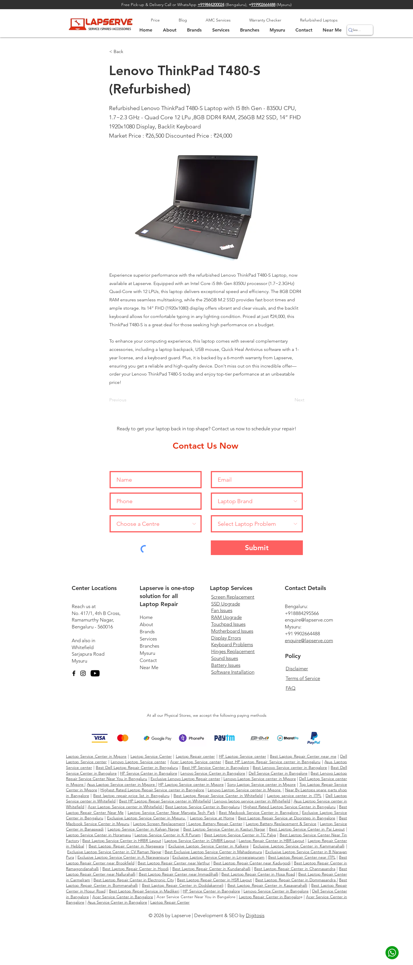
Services (148, 639)
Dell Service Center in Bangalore (278, 773)
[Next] (290, 400)
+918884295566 (302, 613)
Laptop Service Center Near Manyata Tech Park (171, 812)
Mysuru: (293, 627)
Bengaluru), (239, 4)
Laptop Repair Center (170, 902)
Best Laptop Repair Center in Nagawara (126, 846)
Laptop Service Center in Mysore (96, 756)
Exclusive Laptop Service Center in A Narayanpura (123, 857)
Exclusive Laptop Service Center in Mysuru (146, 818)
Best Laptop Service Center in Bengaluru (202, 806)
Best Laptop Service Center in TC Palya (240, 834)
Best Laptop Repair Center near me (303, 756)
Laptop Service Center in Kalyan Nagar (143, 829)
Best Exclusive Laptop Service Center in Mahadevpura (213, 851)
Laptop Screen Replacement (159, 823)
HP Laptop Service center (242, 756)
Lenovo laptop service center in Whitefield (252, 801)
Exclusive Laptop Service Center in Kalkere (208, 846)
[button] (277, 30)
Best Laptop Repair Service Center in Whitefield (218, 795)
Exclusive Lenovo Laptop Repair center (185, 778)
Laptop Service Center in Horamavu (98, 834)
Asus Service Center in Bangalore (117, 902)
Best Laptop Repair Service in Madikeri (144, 891)
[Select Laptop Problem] (257, 523)
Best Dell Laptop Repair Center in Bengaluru (137, 767)
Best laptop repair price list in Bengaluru (131, 795)
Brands (147, 631)
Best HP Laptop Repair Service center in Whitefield (165, 801)
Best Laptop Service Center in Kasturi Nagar (224, 829)
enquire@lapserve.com (309, 620)
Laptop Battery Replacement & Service (281, 823)
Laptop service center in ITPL (294, 795)
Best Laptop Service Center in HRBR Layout (121, 840)
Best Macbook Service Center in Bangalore (259, 812)
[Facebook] (73, 673)
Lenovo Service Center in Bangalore (212, 773)
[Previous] (128, 400)
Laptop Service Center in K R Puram (167, 834)
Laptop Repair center (195, 756)
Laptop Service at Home (212, 818)
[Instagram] (83, 673)
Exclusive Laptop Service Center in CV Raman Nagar (114, 851)
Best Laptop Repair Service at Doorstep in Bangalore (286, 818)
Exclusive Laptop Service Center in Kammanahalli (298, 846)
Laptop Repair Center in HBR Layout (271, 840)
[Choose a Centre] (156, 523)
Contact (148, 660)
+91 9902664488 (302, 633)
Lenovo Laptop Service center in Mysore (259, 778)
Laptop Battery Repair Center (214, 823)
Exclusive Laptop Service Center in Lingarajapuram (218, 857)
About (146, 624)
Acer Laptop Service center (195, 761)
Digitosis (255, 915)
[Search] (356, 30)
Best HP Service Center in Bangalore (215, 767)
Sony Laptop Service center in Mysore (261, 784)
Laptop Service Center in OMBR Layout (199, 840)
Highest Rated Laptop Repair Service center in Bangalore (152, 789)
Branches (149, 646)
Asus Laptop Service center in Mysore (121, 784)
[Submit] (257, 547)
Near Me (149, 667)
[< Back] (128, 51)
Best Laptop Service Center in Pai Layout (306, 829)
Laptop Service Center (151, 756)
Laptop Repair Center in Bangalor (269, 896)
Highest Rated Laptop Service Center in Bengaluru (289, 806)
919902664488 (263, 4)
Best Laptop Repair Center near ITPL (302, 857)
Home (146, 617)
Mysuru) (285, 4)
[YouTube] (95, 673)
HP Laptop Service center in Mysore (191, 784)
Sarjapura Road (88, 654)
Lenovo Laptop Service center (138, 761)
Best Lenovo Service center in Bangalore (290, 767)
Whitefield (82, 647)
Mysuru (79, 661)
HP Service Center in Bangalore (148, 773)
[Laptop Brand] (257, 501)
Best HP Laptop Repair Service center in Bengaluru (272, 761)
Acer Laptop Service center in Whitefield (125, 806)
